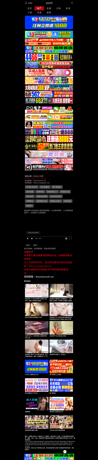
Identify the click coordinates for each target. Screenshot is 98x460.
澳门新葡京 (45, 187)
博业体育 (30, 196)
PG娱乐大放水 (56, 196)
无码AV (29, 206)
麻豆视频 (30, 192)
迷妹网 (49, 3)
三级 (29, 12)
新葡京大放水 (56, 201)
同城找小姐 (65, 192)
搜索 (49, 12)
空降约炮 (40, 192)
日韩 (58, 8)
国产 (39, 8)
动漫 (39, 12)
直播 (49, 8)
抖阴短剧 (67, 201)
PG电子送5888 (32, 187)
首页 (29, 8)
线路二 (35, 245)
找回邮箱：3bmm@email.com (39, 276)
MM (28, 3)
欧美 (68, 8)
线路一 (28, 245)
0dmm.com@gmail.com (41, 183)
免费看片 (30, 201)
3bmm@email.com (39, 180)
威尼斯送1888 (42, 201)
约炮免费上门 (52, 192)
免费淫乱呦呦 (42, 196)
